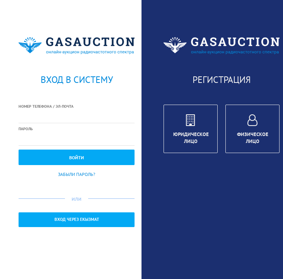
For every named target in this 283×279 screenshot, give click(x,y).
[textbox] (77, 116)
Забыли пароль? (76, 174)
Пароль (26, 128)
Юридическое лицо (191, 130)
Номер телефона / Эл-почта (46, 106)
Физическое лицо (252, 130)
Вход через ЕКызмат (77, 219)
